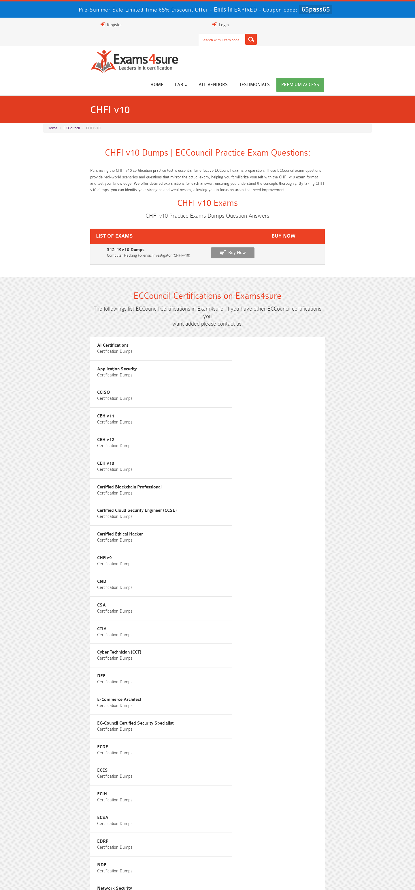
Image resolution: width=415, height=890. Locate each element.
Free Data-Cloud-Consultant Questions (166, 653)
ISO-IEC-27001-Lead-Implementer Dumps (330, 834)
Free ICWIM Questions (248, 621)
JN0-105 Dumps (248, 845)
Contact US (192, 879)
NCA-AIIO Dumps (248, 856)
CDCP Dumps (330, 845)
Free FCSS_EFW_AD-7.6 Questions (331, 642)
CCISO (279, 333)
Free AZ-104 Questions (248, 600)
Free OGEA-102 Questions (248, 632)
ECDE (278, 463)
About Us (73, 879)
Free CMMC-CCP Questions (166, 610)
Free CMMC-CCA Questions (330, 610)
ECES (53, 489)
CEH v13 (281, 359)
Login (335, 24)
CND (164, 411)
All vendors (264, 46)
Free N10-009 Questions (84, 600)
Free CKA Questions (330, 621)
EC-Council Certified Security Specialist (198, 463)
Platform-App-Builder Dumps (331, 824)
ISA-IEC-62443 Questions (84, 642)
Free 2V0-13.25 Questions (249, 589)
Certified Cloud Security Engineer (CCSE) (200, 385)
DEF (277, 437)
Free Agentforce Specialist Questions (166, 642)
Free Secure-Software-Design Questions (84, 653)
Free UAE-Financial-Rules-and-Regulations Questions (331, 656)
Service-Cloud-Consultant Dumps (248, 824)
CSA (277, 411)
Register (305, 24)
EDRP (53, 515)
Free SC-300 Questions (166, 632)
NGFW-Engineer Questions (331, 632)
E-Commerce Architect (70, 463)
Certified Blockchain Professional (80, 385)
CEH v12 (169, 359)
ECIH (165, 489)
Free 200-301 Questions (166, 600)
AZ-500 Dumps (84, 834)
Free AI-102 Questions (84, 621)
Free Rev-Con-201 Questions (166, 589)
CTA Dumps (84, 856)
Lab (232, 46)
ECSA (278, 489)
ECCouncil (71, 98)
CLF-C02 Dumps (167, 845)
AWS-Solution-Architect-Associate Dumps (84, 824)
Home (208, 46)
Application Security (180, 333)
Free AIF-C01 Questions (249, 610)
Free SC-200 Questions (84, 632)
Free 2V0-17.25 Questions (84, 610)
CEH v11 (56, 359)
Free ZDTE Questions (330, 589)
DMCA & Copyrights (230, 879)
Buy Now (349, 231)
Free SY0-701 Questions (84, 589)
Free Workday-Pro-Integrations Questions (248, 653)
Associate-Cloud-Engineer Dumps (166, 834)
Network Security (290, 515)
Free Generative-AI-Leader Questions (248, 642)
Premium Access (351, 46)
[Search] (264, 24)
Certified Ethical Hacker (295, 385)
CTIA (52, 437)
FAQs (96, 879)
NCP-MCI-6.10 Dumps (166, 856)
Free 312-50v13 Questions (166, 621)
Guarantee (120, 879)
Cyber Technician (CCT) (182, 437)
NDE (164, 515)
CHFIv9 (55, 411)
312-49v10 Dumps (63, 228)
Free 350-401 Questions (331, 600)
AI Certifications (63, 333)
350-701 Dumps (248, 834)
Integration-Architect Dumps (84, 845)
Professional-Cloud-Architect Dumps (166, 824)
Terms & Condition (156, 879)
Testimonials (305, 46)
